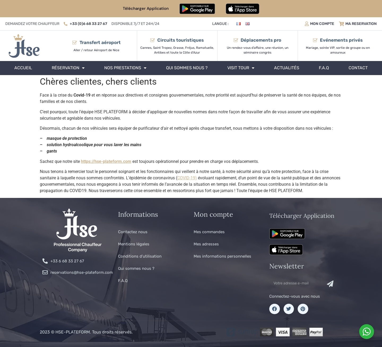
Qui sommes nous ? (187, 67)
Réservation (68, 68)
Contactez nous (132, 231)
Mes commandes (209, 231)
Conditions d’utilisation (140, 256)
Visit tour (240, 68)
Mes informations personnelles (222, 256)
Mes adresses (206, 244)
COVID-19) (187, 177)
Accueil (23, 67)
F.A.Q (324, 67)
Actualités (286, 67)
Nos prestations (125, 68)
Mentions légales (133, 244)
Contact (358, 67)
